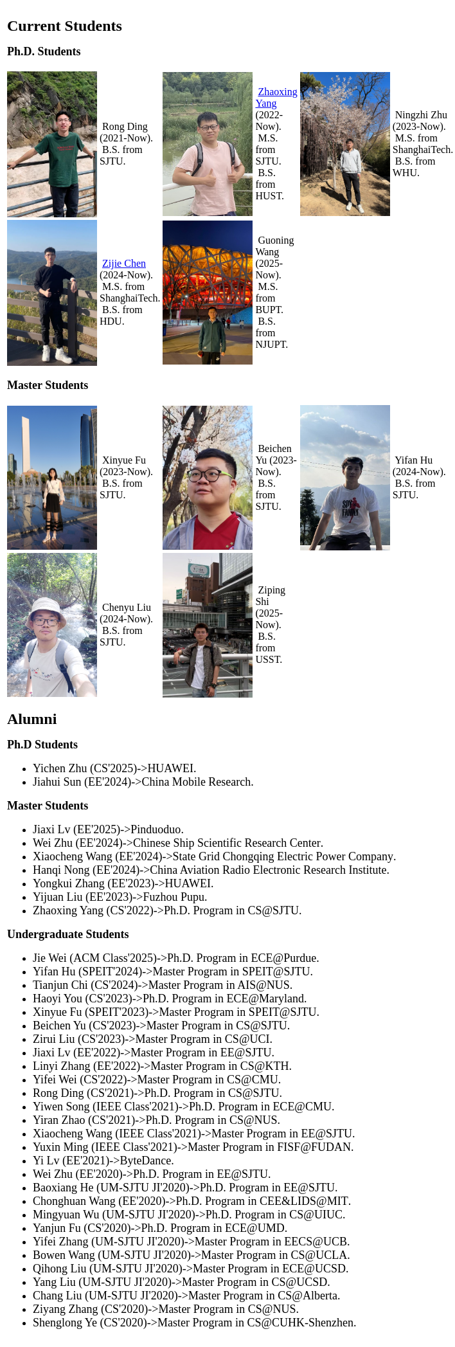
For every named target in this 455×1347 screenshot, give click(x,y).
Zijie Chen (124, 263)
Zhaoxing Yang (276, 97)
